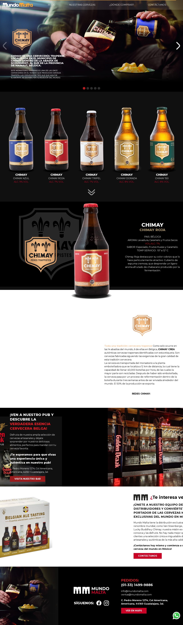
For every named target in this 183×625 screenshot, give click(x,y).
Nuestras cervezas (82, 4)
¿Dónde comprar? (121, 4)
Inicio (51, 4)
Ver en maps (134, 610)
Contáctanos (157, 4)
